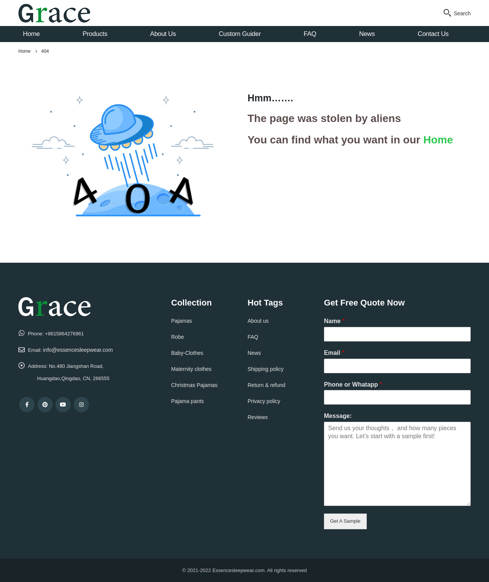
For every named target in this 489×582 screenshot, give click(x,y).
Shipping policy (265, 369)
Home (31, 33)
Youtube (63, 404)
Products (95, 33)
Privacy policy (264, 401)
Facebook (26, 404)
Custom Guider (240, 33)
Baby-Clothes (187, 353)
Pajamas (181, 321)
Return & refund (266, 385)
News (367, 33)
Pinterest (45, 404)
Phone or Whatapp (353, 384)
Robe (177, 337)
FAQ (310, 33)
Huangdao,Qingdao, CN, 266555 (73, 378)
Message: (338, 416)
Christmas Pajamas (194, 385)
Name (334, 321)
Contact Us (433, 33)
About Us (163, 33)
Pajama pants (187, 401)
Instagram (81, 404)
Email (334, 353)
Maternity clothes (191, 369)
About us (258, 321)
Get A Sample (345, 521)
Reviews (258, 417)
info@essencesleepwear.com (78, 350)
